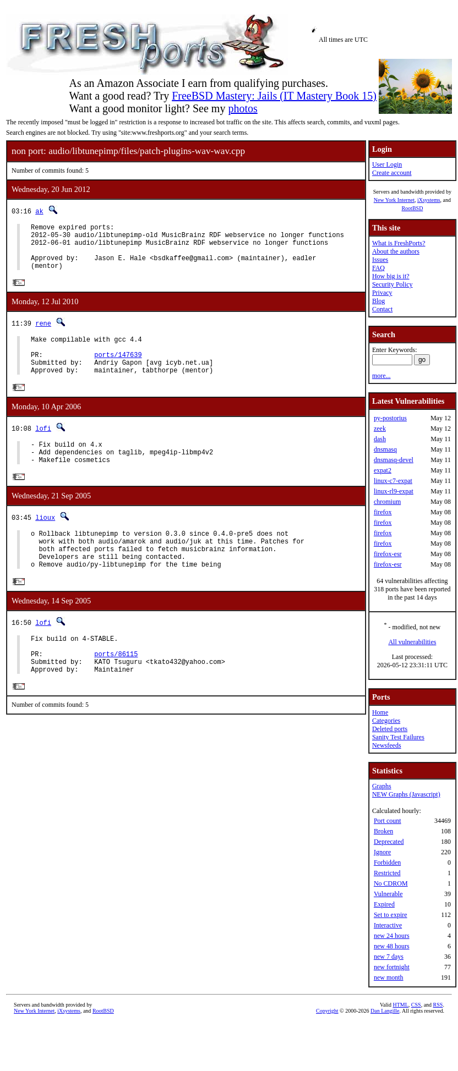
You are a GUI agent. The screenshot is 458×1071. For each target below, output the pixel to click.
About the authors (395, 251)
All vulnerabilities (412, 642)
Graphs (381, 786)
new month (389, 977)
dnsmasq (385, 449)
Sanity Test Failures (398, 737)
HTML (400, 1005)
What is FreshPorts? (399, 243)
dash (380, 439)
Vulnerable (388, 894)
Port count (387, 821)
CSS (416, 1005)
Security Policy (392, 284)
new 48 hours (392, 946)
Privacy (382, 292)
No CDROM (391, 883)
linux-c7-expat (393, 481)
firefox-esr (388, 554)
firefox (383, 512)
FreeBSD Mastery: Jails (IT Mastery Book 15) (274, 96)
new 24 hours (392, 936)
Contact (382, 309)
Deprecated (389, 841)
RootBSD (412, 208)
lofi (43, 447)
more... (381, 376)
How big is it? (391, 276)
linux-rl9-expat (393, 491)
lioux (45, 541)
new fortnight (392, 967)
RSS (438, 1005)
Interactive (388, 925)
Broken (383, 831)
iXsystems (428, 200)
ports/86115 (116, 691)
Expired (384, 904)
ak (39, 211)
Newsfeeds (386, 745)
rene (43, 333)
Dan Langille (384, 1011)
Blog (378, 301)
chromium (387, 502)
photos (242, 108)
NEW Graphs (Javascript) (406, 794)
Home (380, 712)
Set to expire (390, 915)
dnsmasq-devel (393, 460)
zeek (380, 428)
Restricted (387, 873)
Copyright (327, 1011)
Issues (380, 259)
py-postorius (390, 418)
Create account (392, 173)
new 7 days (389, 956)
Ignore (382, 852)
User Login (387, 164)
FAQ (378, 268)
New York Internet (394, 200)
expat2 (382, 470)
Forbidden (387, 862)
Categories (386, 720)
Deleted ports (389, 729)
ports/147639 (117, 370)
